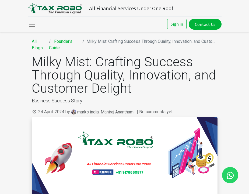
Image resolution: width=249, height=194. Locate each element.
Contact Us (205, 24)
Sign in (177, 24)
